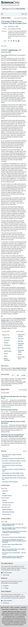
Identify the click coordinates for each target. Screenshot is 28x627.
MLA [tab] (13, 375)
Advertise (23, 607)
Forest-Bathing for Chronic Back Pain (11, 463)
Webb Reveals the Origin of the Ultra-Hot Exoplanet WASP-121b (12, 525)
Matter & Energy (6, 348)
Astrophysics (7, 345)
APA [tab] (18, 375)
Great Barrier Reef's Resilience (10, 481)
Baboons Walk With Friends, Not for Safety (13, 475)
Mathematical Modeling (8, 512)
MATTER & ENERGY (5, 497)
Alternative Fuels (6, 505)
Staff (11, 607)
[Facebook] (9, 41)
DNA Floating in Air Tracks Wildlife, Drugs (12, 473)
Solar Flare (5, 491)
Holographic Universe (21, 344)
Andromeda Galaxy (21, 351)
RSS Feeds (6, 575)
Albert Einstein (7, 351)
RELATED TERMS (19, 331)
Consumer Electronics (7, 502)
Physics (6, 353)
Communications (6, 514)
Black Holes (7, 337)
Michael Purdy (13, 50)
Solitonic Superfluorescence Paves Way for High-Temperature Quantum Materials (13, 557)
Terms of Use (23, 609)
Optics (5, 356)
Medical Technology (7, 359)
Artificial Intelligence (7, 509)
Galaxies (6, 342)
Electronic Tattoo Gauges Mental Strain (12, 544)
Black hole (20, 347)
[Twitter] (11, 41)
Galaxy (20, 354)
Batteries (4, 500)
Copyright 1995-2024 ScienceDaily (11, 611)
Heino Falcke (4, 55)
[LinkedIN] (16, 41)
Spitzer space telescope (21, 335)
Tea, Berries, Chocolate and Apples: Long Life (14, 460)
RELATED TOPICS (6, 331)
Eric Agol (11, 109)
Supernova (20, 338)
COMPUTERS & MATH (5, 507)
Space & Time (5, 334)
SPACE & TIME (4, 488)
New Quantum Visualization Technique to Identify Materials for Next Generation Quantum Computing (14, 541)
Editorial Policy (14, 609)
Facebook (5, 585)
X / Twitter (5, 588)
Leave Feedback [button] (7, 600)
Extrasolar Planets (7, 495)
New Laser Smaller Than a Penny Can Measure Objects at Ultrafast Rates (14, 528)
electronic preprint (21, 71)
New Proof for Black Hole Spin (9, 409)
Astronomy (6, 340)
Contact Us (6, 603)
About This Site (5, 607)
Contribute (17, 607)
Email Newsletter (7, 572)
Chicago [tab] (23, 375)
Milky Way (20, 341)
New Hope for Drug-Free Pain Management (13, 458)
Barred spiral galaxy (21, 357)
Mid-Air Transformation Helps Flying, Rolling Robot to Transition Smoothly (13, 550)
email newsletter (20, 8)
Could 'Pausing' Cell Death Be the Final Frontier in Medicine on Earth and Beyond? (14, 532)
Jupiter (4, 493)
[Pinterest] (14, 41)
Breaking (3, 451)
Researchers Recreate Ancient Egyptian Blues (14, 537)
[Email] (18, 41)
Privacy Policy (5, 609)
